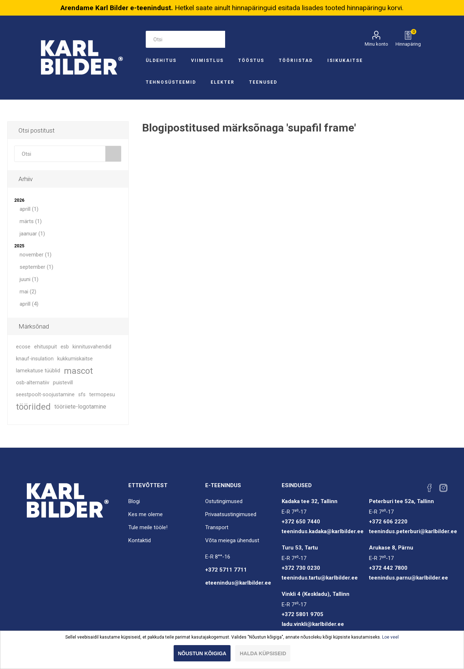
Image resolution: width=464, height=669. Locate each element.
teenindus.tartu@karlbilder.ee (320, 577)
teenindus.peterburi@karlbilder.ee (413, 531)
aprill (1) (29, 209)
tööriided (33, 407)
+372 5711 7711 (226, 569)
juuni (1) (29, 279)
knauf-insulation (35, 359)
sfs (82, 395)
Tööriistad (296, 60)
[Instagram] (443, 488)
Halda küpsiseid (263, 653)
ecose (23, 347)
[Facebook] (429, 488)
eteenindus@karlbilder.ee (238, 583)
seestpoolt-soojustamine (45, 395)
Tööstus (251, 60)
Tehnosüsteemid (171, 82)
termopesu (102, 395)
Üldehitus (161, 60)
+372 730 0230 (301, 568)
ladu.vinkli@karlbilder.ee (313, 624)
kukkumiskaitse (75, 359)
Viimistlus (207, 60)
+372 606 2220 (388, 521)
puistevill (63, 383)
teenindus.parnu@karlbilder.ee (408, 577)
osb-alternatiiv (32, 383)
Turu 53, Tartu (300, 547)
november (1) (35, 254)
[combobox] (59, 154)
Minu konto (376, 44)
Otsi (233, 39)
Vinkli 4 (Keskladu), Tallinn (315, 594)
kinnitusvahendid (91, 347)
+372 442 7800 (388, 568)
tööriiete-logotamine (80, 406)
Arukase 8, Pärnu (391, 547)
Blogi (134, 501)
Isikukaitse (345, 60)
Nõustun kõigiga (202, 653)
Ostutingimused (224, 501)
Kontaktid (139, 540)
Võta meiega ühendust (232, 540)
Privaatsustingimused (230, 514)
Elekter (223, 82)
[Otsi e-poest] (185, 39)
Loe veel (390, 637)
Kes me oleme (145, 514)
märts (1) (31, 221)
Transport (216, 527)
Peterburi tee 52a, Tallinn (401, 501)
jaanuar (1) (32, 233)
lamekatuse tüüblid (38, 371)
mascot (78, 371)
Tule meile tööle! (147, 527)
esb (65, 347)
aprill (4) (29, 304)
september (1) (36, 267)
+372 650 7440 (301, 521)
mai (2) (28, 291)
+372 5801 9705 (302, 614)
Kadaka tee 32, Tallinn (309, 501)
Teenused (263, 82)
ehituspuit (45, 347)
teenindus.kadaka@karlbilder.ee (323, 531)
